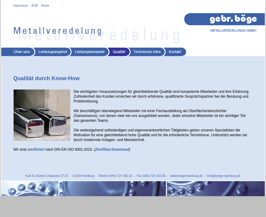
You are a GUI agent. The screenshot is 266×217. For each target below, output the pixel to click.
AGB (34, 5)
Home (45, 5)
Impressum (20, 5)
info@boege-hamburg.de (223, 176)
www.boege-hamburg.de (186, 176)
